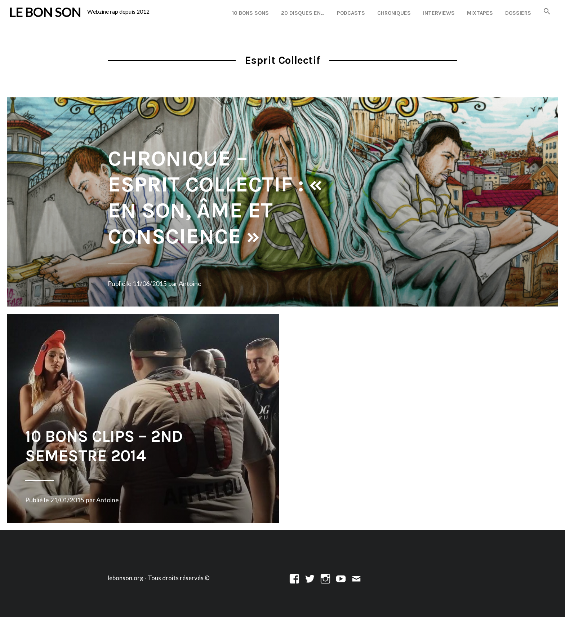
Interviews (439, 13)
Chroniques (394, 13)
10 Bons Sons (250, 13)
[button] (547, 11)
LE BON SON (45, 12)
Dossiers (518, 13)
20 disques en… (303, 13)
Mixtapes (480, 13)
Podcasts (351, 13)
